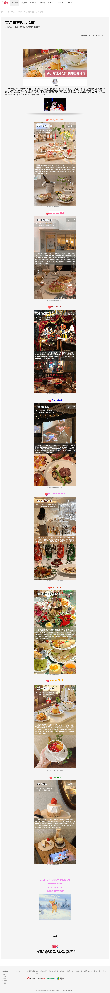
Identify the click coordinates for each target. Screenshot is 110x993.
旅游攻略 (21, 12)
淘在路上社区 (43, 971)
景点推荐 (24, 3)
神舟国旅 (103, 971)
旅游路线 (35, 973)
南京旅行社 (97, 971)
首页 (3, 12)
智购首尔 (51, 3)
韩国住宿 (67, 971)
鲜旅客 (85, 971)
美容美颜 (33, 3)
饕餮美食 (14, 3)
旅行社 (73, 971)
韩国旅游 (50, 971)
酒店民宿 (42, 3)
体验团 (60, 3)
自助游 (77, 971)
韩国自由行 (36, 971)
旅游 (81, 971)
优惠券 (70, 3)
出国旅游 (56, 971)
